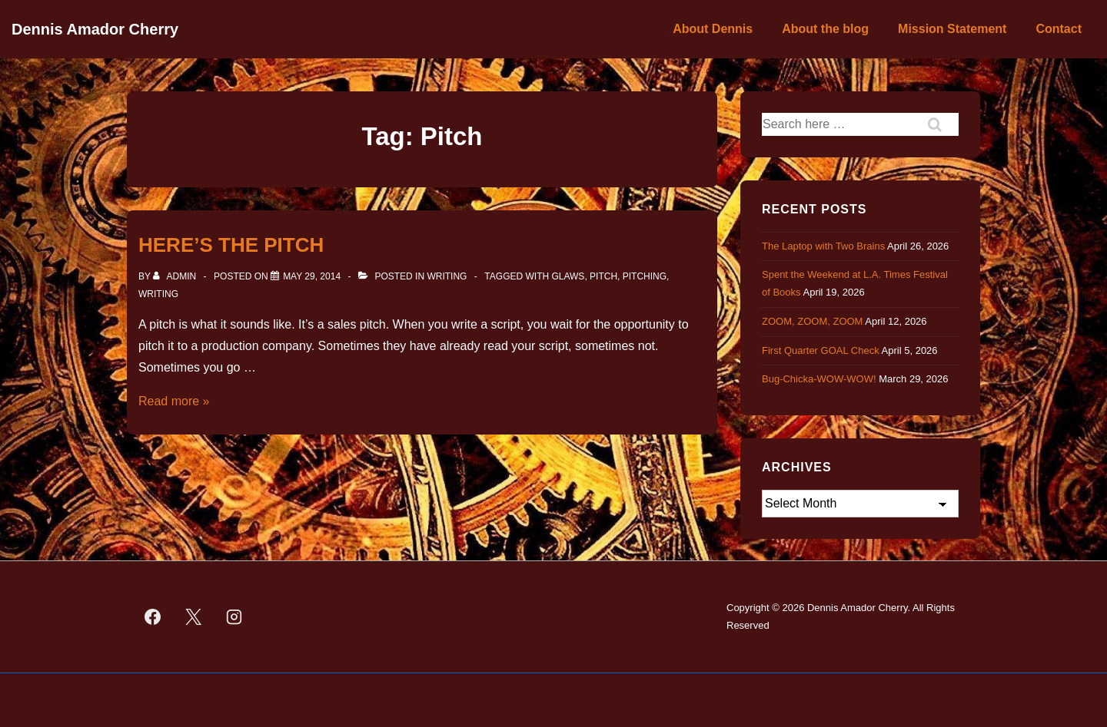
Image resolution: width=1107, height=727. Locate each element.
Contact (1059, 28)
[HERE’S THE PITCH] (312, 276)
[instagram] (234, 617)
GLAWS (567, 276)
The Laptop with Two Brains (823, 246)
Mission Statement (952, 28)
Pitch (603, 276)
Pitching (645, 276)
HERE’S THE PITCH (231, 244)
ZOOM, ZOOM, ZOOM (812, 321)
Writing (447, 276)
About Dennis (713, 28)
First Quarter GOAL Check (820, 350)
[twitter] (193, 617)
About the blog (825, 28)
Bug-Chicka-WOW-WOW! (819, 379)
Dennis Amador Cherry (95, 29)
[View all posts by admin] (175, 276)
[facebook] (153, 617)
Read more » (174, 401)
